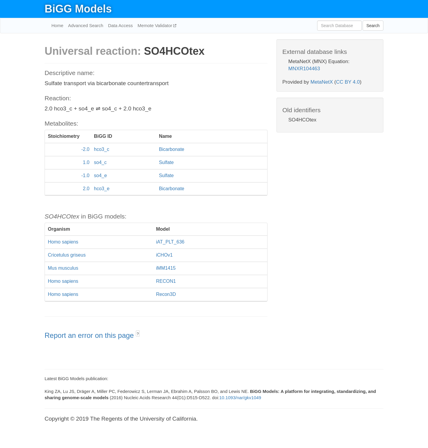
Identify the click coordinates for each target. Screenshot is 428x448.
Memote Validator (156, 25)
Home (57, 25)
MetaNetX (322, 82)
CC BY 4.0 (348, 82)
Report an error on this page (90, 335)
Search (373, 25)
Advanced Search (85, 25)
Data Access (120, 25)
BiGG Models (78, 9)
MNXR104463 (304, 68)
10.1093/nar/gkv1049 (240, 397)
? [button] (138, 334)
